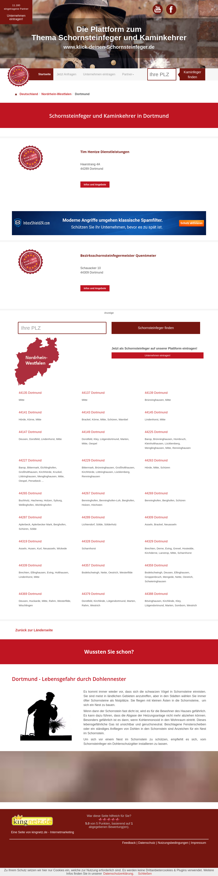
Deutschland (26, 94)
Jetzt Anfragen (66, 74)
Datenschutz (146, 842)
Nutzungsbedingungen (173, 842)
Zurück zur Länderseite (34, 630)
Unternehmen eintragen (99, 74)
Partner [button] (128, 74)
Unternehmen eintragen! (157, 355)
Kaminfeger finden (192, 74)
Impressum (198, 842)
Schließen (145, 873)
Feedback (129, 842)
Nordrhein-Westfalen (56, 94)
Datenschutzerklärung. (118, 873)
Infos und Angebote (95, 184)
